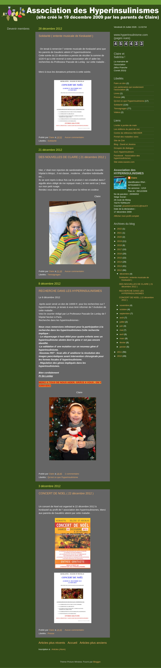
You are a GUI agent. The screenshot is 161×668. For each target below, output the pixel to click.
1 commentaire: (72, 474)
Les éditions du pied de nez (127, 129)
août (122, 317)
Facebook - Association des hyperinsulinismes (127, 156)
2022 (119, 229)
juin (122, 326)
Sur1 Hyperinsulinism (124, 152)
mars (122, 338)
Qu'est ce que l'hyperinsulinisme (63, 477)
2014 (119, 262)
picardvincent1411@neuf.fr (135, 206)
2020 (119, 237)
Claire (134, 178)
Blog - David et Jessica (124, 144)
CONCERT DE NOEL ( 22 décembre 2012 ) (66, 493)
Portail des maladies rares (126, 137)
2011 (119, 352)
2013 (119, 266)
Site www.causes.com (124, 162)
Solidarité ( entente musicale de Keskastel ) (66, 36)
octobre (123, 309)
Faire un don (120, 83)
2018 (119, 245)
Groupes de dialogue (123, 148)
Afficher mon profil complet (126, 216)
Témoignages (54, 274)
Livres (116, 93)
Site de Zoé (119, 140)
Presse (51, 633)
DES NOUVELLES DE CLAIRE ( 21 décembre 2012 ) (72, 157)
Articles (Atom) (59, 649)
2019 (119, 241)
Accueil (72, 642)
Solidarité (52, 141)
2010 (119, 356)
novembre (125, 305)
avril (122, 334)
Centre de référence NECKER (128, 133)
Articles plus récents (52, 642)
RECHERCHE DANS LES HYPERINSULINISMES (70, 290)
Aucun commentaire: (75, 137)
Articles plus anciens (93, 642)
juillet (122, 322)
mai (122, 330)
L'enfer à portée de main (125, 125)
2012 (119, 270)
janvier (123, 347)
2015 (119, 258)
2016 (119, 253)
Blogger (96, 662)
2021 (119, 233)
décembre (125, 274)
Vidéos (117, 112)
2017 (119, 249)
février (123, 342)
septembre (125, 313)
